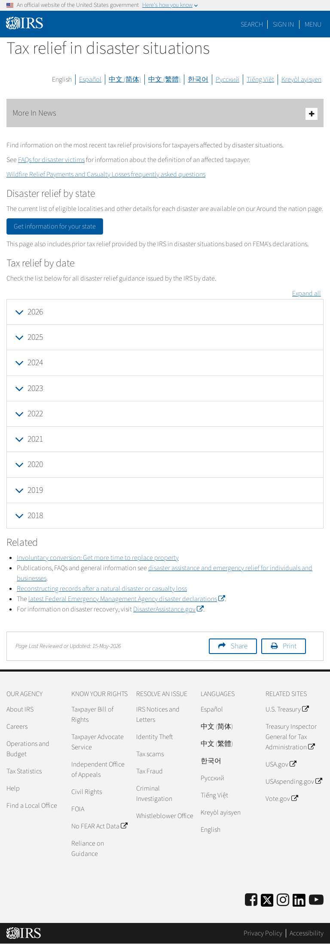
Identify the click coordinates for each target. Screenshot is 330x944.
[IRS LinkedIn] (299, 902)
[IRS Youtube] (316, 900)
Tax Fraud (149, 771)
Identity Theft (154, 737)
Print (289, 646)
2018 (35, 516)
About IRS (20, 709)
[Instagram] (283, 900)
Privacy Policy (263, 933)
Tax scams (150, 754)
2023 (35, 388)
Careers (17, 726)
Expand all (306, 293)
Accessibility (307, 933)
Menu (313, 24)
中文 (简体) (125, 79)
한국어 (198, 79)
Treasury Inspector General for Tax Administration (291, 737)
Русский (227, 79)
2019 (35, 490)
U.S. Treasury (287, 709)
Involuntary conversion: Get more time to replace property (98, 557)
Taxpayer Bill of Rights (92, 714)
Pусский (212, 778)
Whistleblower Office (164, 816)
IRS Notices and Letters (158, 714)
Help (13, 788)
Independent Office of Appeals (98, 769)
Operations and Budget (27, 749)
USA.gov (281, 764)
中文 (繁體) (164, 79)
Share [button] (239, 646)
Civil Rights (86, 792)
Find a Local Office (31, 805)
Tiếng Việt (260, 79)
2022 (35, 414)
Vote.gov (282, 798)
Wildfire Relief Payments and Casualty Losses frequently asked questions (105, 174)
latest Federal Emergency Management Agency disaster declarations (126, 599)
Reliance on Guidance (87, 848)
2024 (35, 363)
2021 (35, 439)
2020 (35, 464)
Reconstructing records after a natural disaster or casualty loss (102, 588)
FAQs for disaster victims (51, 160)
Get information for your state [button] (55, 226)
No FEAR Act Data (99, 826)
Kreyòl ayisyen (301, 79)
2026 (35, 312)
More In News (165, 113)
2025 (35, 337)
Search (252, 24)
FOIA (77, 809)
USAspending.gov (294, 781)
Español (90, 79)
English (62, 79)
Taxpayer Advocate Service (97, 742)
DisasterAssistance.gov (168, 609)
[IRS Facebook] (251, 900)
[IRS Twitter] (267, 902)
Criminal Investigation (154, 793)
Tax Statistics (24, 771)
